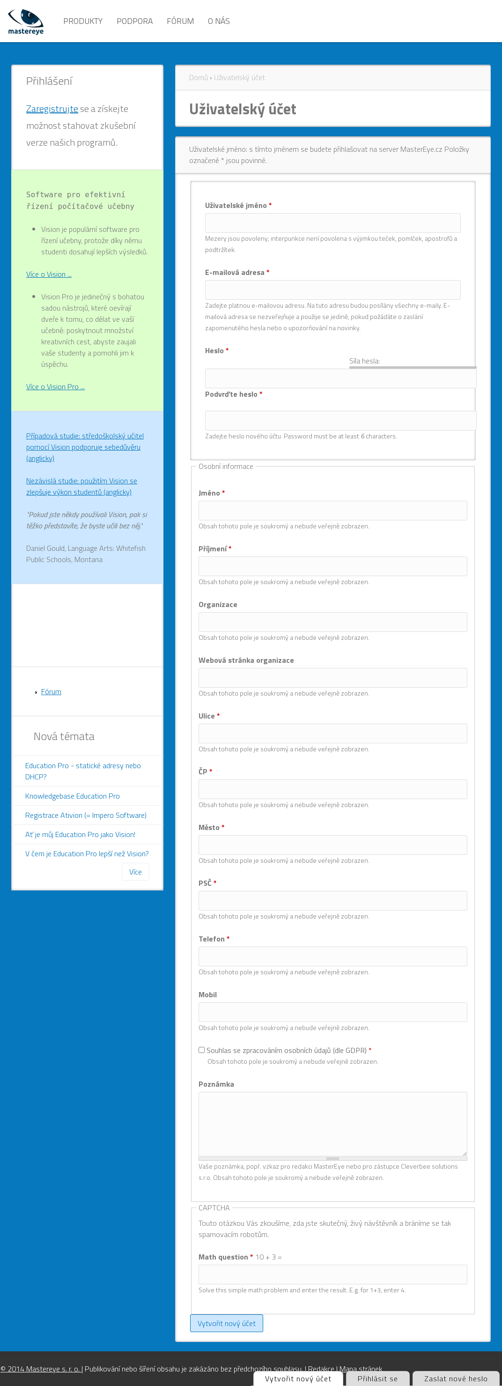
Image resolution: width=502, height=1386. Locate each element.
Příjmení (215, 548)
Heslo (217, 350)
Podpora (135, 21)
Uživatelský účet (239, 77)
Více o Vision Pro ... (55, 386)
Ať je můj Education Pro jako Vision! (80, 834)
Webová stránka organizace (246, 660)
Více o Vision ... (49, 274)
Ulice (209, 715)
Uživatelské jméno (238, 205)
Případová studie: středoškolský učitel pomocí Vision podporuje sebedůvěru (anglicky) (85, 447)
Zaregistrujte (52, 108)
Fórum (180, 21)
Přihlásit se (378, 1378)
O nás (219, 21)
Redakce (321, 1368)
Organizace (218, 604)
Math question (226, 1256)
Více (135, 871)
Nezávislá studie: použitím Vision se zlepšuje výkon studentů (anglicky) (81, 486)
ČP (206, 771)
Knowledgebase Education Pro (72, 795)
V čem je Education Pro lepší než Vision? (87, 853)
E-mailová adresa (237, 272)
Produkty (83, 21)
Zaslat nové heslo (456, 1378)
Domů (198, 77)
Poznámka (216, 1084)
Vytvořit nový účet (304, 1377)
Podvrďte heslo (234, 394)
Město (212, 827)
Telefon (214, 938)
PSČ (208, 883)
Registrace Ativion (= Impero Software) (86, 815)
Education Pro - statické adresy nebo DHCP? (83, 771)
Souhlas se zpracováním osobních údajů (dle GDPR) (289, 1050)
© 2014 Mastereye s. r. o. (40, 1368)
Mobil (208, 994)
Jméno (212, 492)
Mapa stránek (361, 1368)
